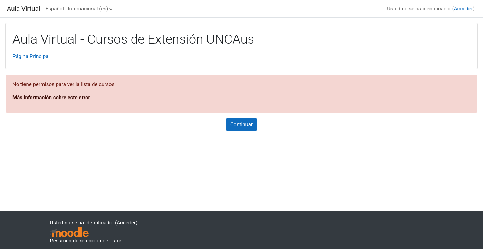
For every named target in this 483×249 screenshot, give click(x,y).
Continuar (241, 124)
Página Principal (31, 56)
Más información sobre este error (51, 97)
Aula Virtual (23, 8)
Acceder (463, 9)
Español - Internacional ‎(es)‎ (77, 9)
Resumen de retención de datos (86, 241)
